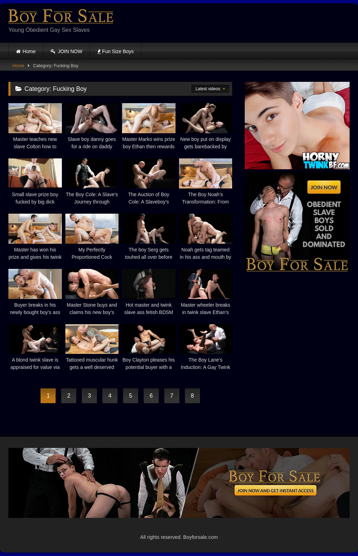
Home (29, 51)
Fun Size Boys (115, 51)
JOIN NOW (67, 51)
